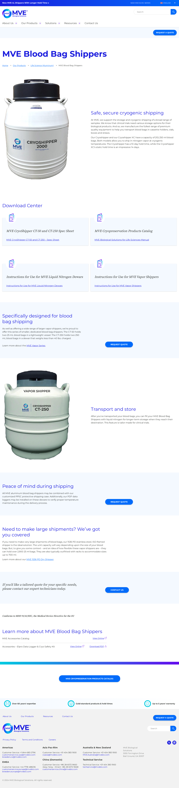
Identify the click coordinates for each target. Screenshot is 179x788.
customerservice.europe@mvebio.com (20, 769)
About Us (7, 716)
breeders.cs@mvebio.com (14, 757)
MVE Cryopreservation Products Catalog (89, 678)
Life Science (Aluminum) (42, 65)
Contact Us (117, 590)
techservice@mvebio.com (95, 767)
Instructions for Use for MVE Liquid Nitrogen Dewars (34, 285)
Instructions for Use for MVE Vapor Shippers (118, 285)
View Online (100, 638)
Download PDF (98, 646)
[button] (165, 3)
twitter (169, 743)
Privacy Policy (9, 739)
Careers (52, 739)
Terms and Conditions (32, 739)
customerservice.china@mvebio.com (60, 769)
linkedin (174, 743)
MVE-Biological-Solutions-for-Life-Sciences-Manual (122, 240)
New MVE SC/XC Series (140, 3)
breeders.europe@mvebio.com (16, 771)
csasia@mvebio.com (52, 755)
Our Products (19, 65)
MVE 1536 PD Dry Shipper (40, 559)
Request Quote (119, 344)
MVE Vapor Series (36, 345)
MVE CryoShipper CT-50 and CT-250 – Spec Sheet (32, 240)
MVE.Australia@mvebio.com (96, 755)
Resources (48, 716)
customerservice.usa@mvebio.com (18, 755)
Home (5, 65)
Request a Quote (165, 32)
